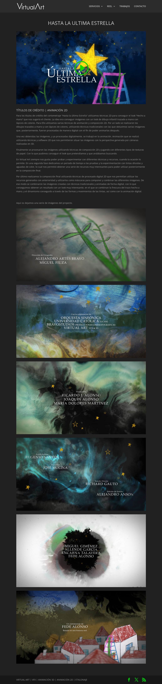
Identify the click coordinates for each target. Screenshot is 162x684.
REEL (109, 6)
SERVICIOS (94, 6)
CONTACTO (140, 6)
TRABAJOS (124, 6)
